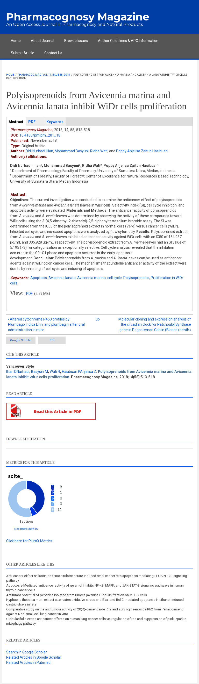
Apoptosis (38, 278)
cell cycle (114, 278)
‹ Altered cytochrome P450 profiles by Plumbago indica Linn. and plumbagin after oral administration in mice (46, 324)
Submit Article (22, 53)
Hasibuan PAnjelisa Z (79, 371)
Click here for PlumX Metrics (29, 541)
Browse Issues (76, 41)
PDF (29, 293)
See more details (26, 529)
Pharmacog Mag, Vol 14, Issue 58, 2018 (44, 74)
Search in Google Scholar (26, 652)
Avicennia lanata (62, 278)
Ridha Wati (99, 151)
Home (16, 41)
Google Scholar (21, 340)
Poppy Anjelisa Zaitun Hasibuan (142, 151)
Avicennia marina (91, 278)
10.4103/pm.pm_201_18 (39, 135)
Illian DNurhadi (17, 371)
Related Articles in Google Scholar (33, 657)
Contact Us (53, 53)
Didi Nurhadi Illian (39, 151)
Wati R (55, 371)
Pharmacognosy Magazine (77, 16)
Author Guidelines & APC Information (128, 41)
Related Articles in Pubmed (28, 662)
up (98, 319)
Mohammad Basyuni (72, 151)
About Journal (42, 41)
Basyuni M (39, 371)
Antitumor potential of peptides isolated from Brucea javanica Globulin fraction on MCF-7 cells (76, 595)
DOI (51, 340)
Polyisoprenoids (136, 278)
